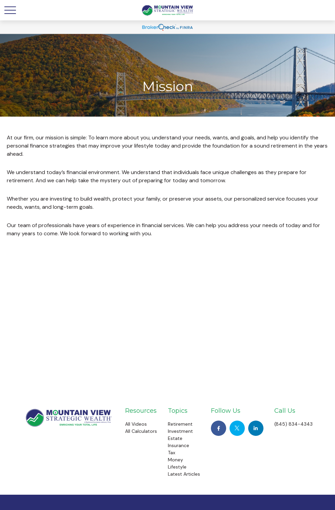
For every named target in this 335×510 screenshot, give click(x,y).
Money (175, 460)
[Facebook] (218, 428)
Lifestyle (177, 467)
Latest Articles (184, 474)
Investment (180, 431)
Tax (171, 452)
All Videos (136, 424)
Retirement (180, 424)
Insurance (178, 445)
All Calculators (141, 431)
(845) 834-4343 (293, 424)
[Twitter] (237, 428)
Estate (175, 438)
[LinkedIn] (255, 428)
